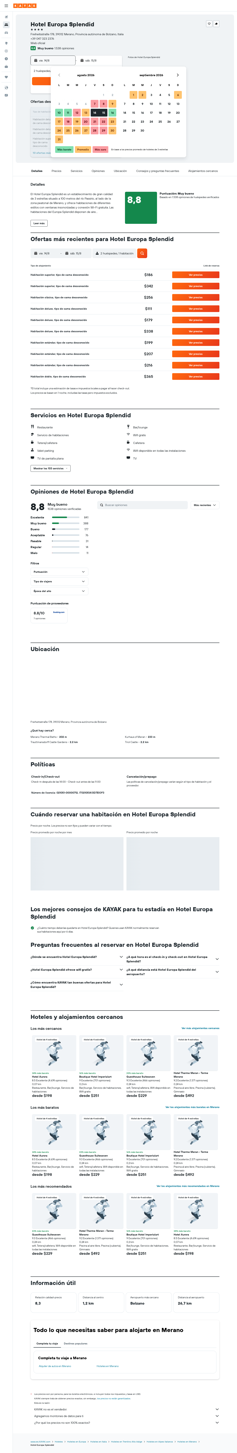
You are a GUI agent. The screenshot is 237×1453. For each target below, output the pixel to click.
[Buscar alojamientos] (6, 25)
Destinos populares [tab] (75, 1343)
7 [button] (94, 104)
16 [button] (112, 113)
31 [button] (59, 139)
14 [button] (94, 113)
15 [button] (103, 113)
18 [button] (68, 121)
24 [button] (59, 130)
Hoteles (59, 1441)
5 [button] (77, 104)
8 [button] (103, 104)
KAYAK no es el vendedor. (126, 1409)
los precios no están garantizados (113, 1398)
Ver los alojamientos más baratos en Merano (192, 1107)
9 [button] (112, 104)
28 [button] (94, 130)
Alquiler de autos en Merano (55, 1366)
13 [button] (85, 113)
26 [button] (77, 130)
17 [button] (59, 121)
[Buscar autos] (6, 32)
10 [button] (59, 113)
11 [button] (68, 113)
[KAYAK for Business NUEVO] (6, 66)
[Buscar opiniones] (146, 504)
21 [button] (94, 121)
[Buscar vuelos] (6, 17)
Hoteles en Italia (98, 1441)
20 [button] (86, 121)
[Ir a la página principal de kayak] (24, 6)
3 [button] (59, 104)
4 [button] (68, 104)
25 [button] (68, 130)
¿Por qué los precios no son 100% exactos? (126, 1422)
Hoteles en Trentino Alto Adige (126, 1441)
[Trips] (6, 77)
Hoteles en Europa (76, 1441)
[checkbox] (49, 615)
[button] (6, 6)
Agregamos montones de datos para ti (126, 1416)
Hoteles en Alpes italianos (160, 1441)
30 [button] (112, 130)
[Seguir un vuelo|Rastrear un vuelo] (6, 51)
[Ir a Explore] (6, 43)
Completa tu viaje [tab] (47, 1343)
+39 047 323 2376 (42, 38)
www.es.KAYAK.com (40, 1441)
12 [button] (77, 113)
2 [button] (112, 95)
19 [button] (77, 121)
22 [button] (103, 121)
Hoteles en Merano (108, 1366)
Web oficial (38, 43)
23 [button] (112, 121)
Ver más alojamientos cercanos (200, 1028)
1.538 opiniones (64, 48)
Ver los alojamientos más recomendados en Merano (188, 1186)
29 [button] (103, 130)
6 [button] (86, 104)
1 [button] (103, 95)
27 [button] (85, 130)
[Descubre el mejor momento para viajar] (6, 58)
